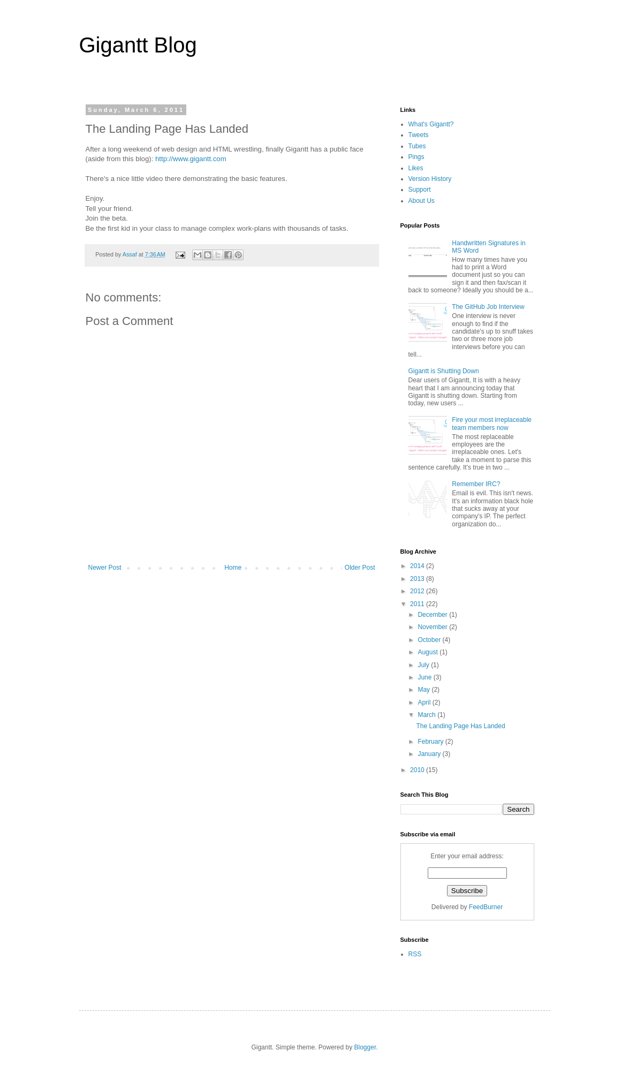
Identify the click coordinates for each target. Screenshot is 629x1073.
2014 (418, 566)
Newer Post (105, 567)
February (431, 741)
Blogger (365, 1047)
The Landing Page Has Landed (460, 726)
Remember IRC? (476, 484)
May (424, 689)
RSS (415, 954)
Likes (415, 168)
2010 (418, 770)
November (433, 627)
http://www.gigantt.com (190, 159)
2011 (418, 604)
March (427, 715)
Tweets (418, 135)
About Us (421, 201)
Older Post (360, 567)
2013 (418, 579)
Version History (430, 179)
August (428, 652)
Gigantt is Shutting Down (443, 371)
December (433, 614)
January (430, 754)
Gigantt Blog (138, 45)
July (424, 665)
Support (419, 189)
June (425, 677)
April (425, 702)
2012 (418, 591)
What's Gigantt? (431, 124)
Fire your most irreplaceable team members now (492, 423)
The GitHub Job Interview (488, 307)
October (430, 640)
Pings (416, 157)
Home (232, 567)
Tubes (417, 146)
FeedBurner (486, 907)
